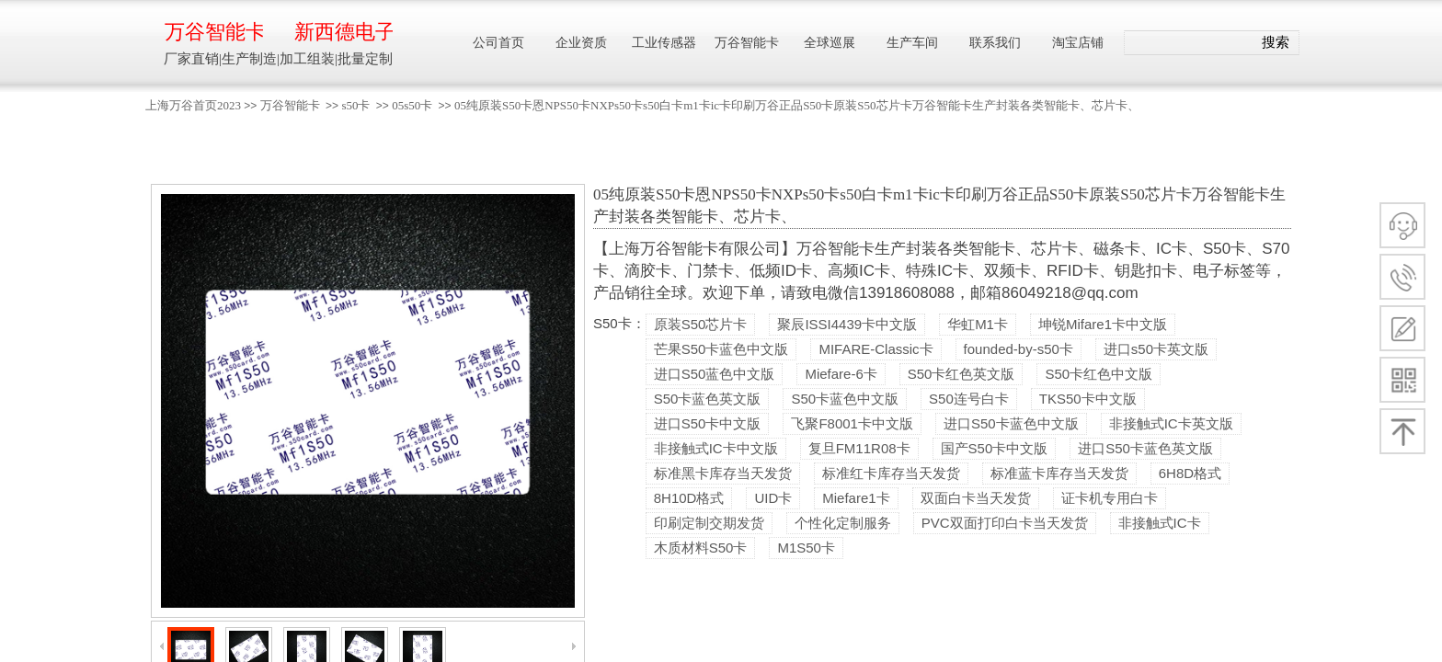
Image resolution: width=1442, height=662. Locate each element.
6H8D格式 (1190, 473)
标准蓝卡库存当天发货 (1059, 473)
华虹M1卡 (977, 324)
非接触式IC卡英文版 (1171, 423)
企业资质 (581, 43)
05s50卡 (412, 105)
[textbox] (1189, 43)
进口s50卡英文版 (1156, 349)
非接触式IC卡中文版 (716, 448)
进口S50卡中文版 (707, 423)
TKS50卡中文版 (1088, 398)
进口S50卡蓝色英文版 (1145, 448)
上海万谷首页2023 (193, 105)
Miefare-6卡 (840, 374)
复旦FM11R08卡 (859, 448)
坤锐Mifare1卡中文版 (1102, 324)
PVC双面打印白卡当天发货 (1004, 523)
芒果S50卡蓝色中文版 (721, 349)
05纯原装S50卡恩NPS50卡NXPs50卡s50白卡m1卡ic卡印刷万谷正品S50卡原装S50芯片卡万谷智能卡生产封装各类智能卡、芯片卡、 (796, 105)
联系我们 (995, 43)
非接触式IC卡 (1159, 523)
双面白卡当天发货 (976, 498)
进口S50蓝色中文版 (714, 374)
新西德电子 (343, 31)
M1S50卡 (806, 547)
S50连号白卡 (969, 398)
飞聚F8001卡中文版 (852, 423)
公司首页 (498, 43)
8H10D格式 (689, 498)
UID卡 (773, 498)
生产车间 (912, 43)
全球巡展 (829, 43)
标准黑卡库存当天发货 (723, 473)
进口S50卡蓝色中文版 (1011, 423)
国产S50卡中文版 (994, 448)
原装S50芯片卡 (701, 324)
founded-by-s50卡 (1018, 349)
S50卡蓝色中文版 (844, 398)
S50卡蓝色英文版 (707, 398)
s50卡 (355, 105)
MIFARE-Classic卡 (875, 349)
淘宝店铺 (1078, 43)
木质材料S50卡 (701, 547)
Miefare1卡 (855, 498)
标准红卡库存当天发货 (891, 473)
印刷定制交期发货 (709, 523)
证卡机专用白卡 (1109, 498)
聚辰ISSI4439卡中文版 (847, 324)
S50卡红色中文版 (1098, 374)
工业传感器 (664, 43)
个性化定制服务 (843, 523)
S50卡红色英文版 (961, 374)
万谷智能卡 (290, 105)
